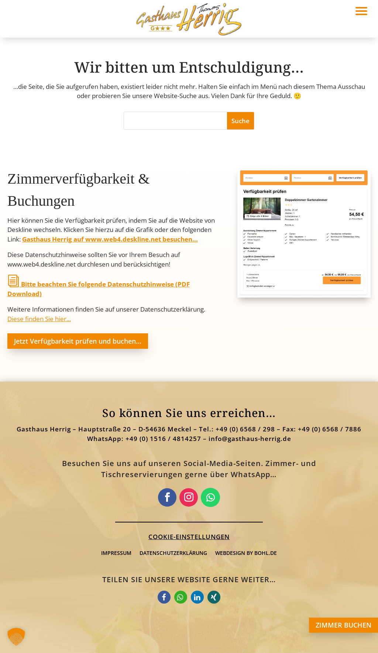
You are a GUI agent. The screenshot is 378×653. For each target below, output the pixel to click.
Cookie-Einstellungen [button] (189, 536)
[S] (175, 120)
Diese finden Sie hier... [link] (39, 319)
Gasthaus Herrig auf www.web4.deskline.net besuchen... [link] (110, 239)
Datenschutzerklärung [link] (173, 552)
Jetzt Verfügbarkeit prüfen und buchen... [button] (77, 341)
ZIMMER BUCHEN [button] (343, 625)
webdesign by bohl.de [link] (246, 552)
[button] (240, 120)
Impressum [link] (116, 552)
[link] (304, 295)
